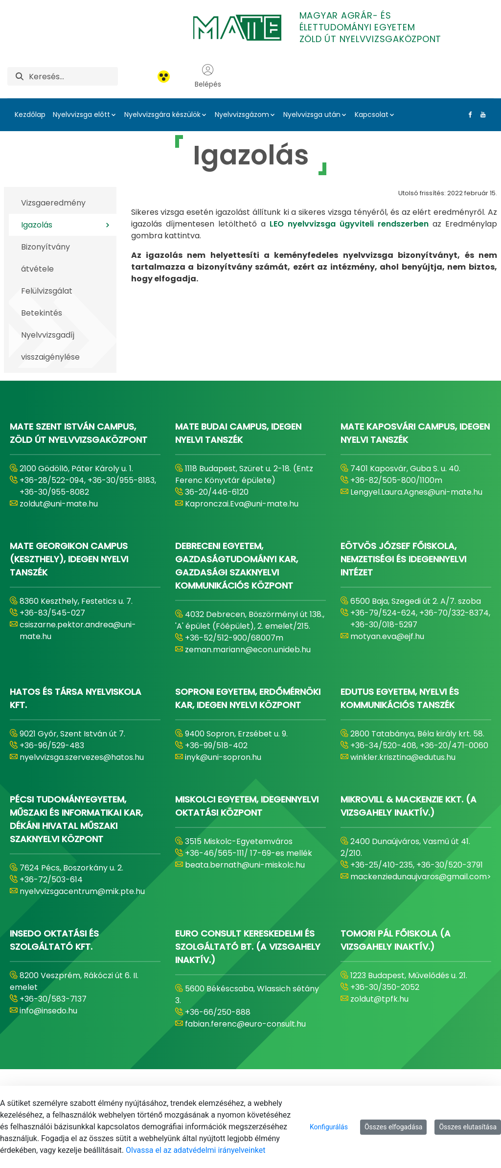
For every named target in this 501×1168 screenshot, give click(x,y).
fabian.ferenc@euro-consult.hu (245, 1024)
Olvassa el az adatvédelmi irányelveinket (195, 1150)
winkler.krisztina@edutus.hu (402, 757)
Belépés (208, 76)
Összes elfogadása (393, 1127)
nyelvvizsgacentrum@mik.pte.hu (82, 891)
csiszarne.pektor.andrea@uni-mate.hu (78, 630)
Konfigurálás (329, 1127)
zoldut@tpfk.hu (379, 999)
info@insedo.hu (48, 1010)
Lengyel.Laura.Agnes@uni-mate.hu (416, 492)
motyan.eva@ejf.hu (387, 636)
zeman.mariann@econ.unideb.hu (248, 649)
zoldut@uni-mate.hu (59, 503)
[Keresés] (73, 76)
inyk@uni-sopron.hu (223, 757)
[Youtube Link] (481, 114)
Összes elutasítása (468, 1127)
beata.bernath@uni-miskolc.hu (245, 864)
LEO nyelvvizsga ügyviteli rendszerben (351, 223)
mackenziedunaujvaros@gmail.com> (420, 876)
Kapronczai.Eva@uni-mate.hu (241, 503)
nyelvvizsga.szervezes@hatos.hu (82, 757)
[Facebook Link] (468, 114)
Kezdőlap (30, 114)
